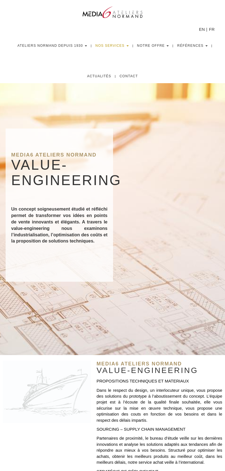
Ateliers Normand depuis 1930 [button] (52, 46)
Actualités (99, 76)
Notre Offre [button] (153, 46)
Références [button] (192, 46)
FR (212, 29)
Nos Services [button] (112, 46)
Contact (128, 76)
